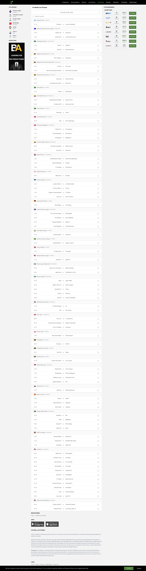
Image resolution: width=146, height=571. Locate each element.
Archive (84, 2)
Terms (32, 564)
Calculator (116, 2)
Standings (124, 2)
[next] (99, 12)
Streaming (101, 2)
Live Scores (92, 2)
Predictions (65, 2)
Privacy (37, 564)
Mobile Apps (133, 2)
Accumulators (75, 2)
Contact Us (56, 564)
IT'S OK (129, 568)
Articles (108, 2)
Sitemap (42, 564)
